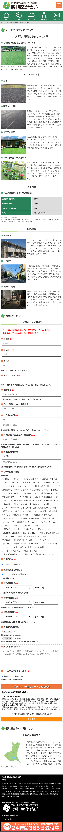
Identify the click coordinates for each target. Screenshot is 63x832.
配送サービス (43, 529)
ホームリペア (8, 522)
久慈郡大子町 (6, 795)
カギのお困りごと (50, 544)
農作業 (20, 540)
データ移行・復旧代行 (27, 551)
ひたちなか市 (34, 787)
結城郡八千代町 (44, 795)
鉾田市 (58, 790)
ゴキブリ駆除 (8, 536)
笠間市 (10, 787)
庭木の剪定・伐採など (11, 493)
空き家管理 (34, 536)
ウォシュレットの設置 (27, 504)
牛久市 (21, 787)
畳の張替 (52, 511)
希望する (6, 678)
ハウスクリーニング (11, 483)
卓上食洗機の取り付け (48, 501)
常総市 (46, 785)
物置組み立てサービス (11, 497)
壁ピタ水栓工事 (9, 501)
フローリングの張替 (32, 515)
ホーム (3, 22)
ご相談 (5, 564)
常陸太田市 (52, 785)
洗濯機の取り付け (50, 497)
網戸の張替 (19, 511)
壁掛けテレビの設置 (32, 497)
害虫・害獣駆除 (28, 533)
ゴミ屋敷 (33, 479)
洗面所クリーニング (11, 490)
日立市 (9, 785)
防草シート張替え (50, 490)
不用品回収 (22, 479)
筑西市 (17, 790)
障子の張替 (7, 511)
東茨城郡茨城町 (24, 792)
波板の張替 (34, 518)
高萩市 (59, 785)
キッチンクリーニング (11, 486)
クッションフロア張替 (11, 515)
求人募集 (12, 816)
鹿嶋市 (41, 787)
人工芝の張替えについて (15, 22)
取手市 (15, 787)
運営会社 (18, 816)
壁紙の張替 (31, 511)
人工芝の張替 (22, 518)
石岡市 (24, 785)
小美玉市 (15, 792)
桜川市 (43, 790)
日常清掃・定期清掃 (49, 479)
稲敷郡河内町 (34, 795)
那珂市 (12, 790)
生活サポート (46, 540)
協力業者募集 (5, 816)
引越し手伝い (29, 529)
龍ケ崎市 (35, 785)
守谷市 (51, 787)
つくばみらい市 (7, 792)
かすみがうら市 (35, 790)
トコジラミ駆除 (44, 533)
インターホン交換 (29, 508)
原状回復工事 (48, 518)
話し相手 (6, 544)
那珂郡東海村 (55, 792)
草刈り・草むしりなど (31, 490)
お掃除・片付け (9, 479)
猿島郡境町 (5, 798)
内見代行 (46, 536)
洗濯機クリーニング (51, 483)
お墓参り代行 (32, 540)
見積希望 (15, 564)
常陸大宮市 (5, 790)
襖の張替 (42, 511)
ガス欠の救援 (25, 547)
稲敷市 (27, 790)
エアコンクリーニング (31, 483)
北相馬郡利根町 (15, 798)
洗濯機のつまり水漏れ (25, 522)
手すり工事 (47, 515)
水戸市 (4, 785)
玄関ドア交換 (8, 518)
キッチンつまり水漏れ (11, 526)
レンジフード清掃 (31, 486)
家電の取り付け (9, 540)
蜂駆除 (55, 533)
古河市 (19, 785)
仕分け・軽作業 (19, 544)
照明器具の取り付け (47, 508)
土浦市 (14, 785)
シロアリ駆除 (22, 536)
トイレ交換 (43, 504)
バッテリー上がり (10, 547)
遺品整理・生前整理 (11, 533)
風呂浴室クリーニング (50, 486)
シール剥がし (34, 544)
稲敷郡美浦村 (15, 795)
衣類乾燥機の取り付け (27, 501)
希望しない (18, 678)
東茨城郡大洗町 (34, 792)
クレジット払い (9, 574)
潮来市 (46, 787)
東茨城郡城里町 (45, 792)
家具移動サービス (31, 493)
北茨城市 (4, 787)
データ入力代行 (9, 551)
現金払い (23, 574)
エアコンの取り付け (11, 508)
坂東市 (22, 790)
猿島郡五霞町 (54, 795)
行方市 (53, 790)
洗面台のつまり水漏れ (32, 526)
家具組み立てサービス (50, 493)
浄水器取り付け (9, 504)
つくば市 (26, 787)
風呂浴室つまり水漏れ (11, 529)
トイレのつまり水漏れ (46, 522)
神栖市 (48, 790)
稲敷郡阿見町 (24, 795)
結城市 (29, 785)
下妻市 (41, 785)
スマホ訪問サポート (42, 547)
